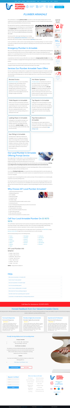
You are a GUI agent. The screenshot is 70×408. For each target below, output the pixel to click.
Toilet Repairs (30, 378)
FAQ (48, 1)
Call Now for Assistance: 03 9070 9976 (35, 304)
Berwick (10, 239)
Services (23, 1)
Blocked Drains (43, 1)
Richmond (40, 244)
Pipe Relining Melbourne (30, 389)
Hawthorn (11, 237)
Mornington (26, 236)
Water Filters (39, 383)
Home (16, 1)
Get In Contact (26, 367)
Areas (38, 1)
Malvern (10, 242)
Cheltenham (11, 241)
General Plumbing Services (31, 1)
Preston (10, 236)
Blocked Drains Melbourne (30, 386)
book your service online (12, 231)
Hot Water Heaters (30, 381)
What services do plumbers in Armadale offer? (17, 277)
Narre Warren (41, 237)
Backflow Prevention (39, 379)
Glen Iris (25, 244)
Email (27, 362)
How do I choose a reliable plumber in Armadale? (18, 288)
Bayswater (26, 241)
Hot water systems (35, 81)
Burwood (25, 242)
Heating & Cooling (39, 385)
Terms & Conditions (40, 406)
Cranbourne (41, 236)
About (19, 1)
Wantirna (11, 244)
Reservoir (40, 239)
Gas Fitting (30, 391)
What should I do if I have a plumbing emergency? (18, 291)
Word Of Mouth (22, 362)
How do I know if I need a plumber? (15, 279)
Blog (51, 1)
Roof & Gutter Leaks (39, 381)
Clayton (10, 245)
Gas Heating (39, 387)
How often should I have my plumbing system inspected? (19, 293)
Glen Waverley (41, 242)
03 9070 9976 (59, 7)
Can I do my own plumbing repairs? (15, 285)
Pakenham (26, 237)
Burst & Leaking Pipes (30, 379)
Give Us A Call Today (14, 367)
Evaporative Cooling (39, 389)
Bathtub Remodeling (39, 378)
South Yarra (41, 241)
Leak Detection (30, 383)
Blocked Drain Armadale (13, 81)
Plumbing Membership (39, 391)
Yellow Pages (16, 362)
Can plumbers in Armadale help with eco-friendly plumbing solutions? (21, 296)
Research (26, 239)
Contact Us (56, 1)
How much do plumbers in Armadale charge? (17, 282)
